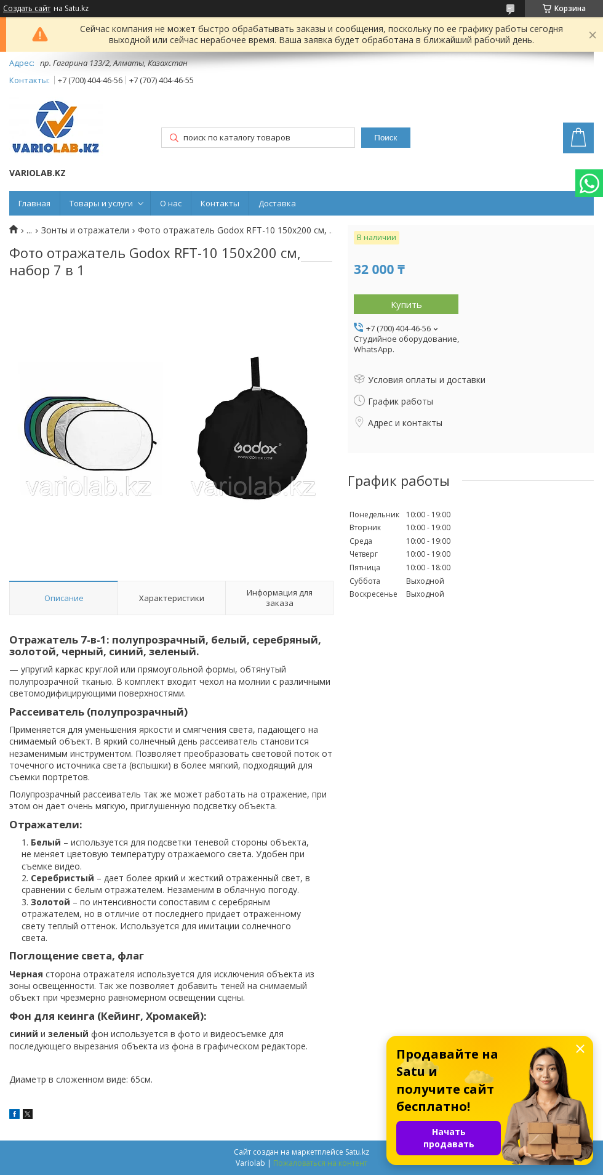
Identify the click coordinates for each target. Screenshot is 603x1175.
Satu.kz (357, 1152)
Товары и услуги (101, 203)
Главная (34, 203)
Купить (406, 304)
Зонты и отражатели (85, 230)
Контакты (220, 203)
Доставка (277, 203)
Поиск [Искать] (385, 137)
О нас (171, 203)
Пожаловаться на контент (320, 1163)
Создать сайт (26, 8)
